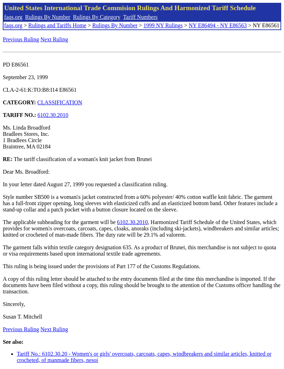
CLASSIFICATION (59, 102)
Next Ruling (54, 39)
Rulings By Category (96, 17)
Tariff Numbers (140, 17)
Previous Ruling (21, 39)
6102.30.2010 (52, 115)
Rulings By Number (47, 17)
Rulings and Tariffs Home (57, 25)
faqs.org (13, 17)
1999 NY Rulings (163, 25)
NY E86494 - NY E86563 (218, 25)
